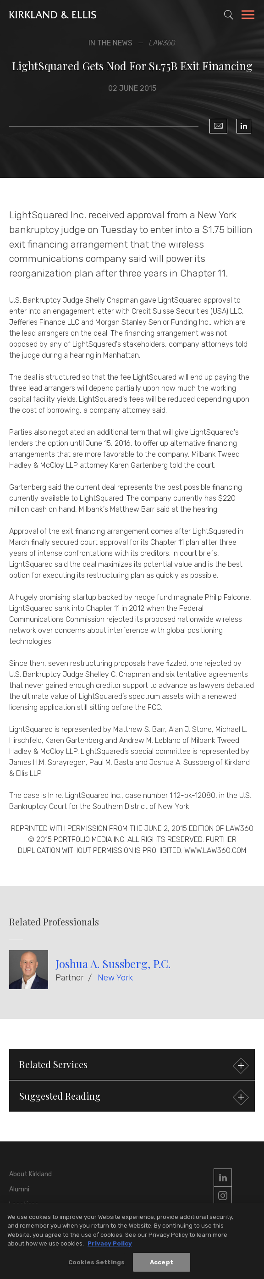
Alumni (19, 1189)
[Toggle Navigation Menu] (248, 16)
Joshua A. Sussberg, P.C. (112, 963)
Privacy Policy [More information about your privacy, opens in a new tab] (110, 1245)
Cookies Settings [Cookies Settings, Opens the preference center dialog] (96, 1264)
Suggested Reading (133, 1097)
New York (115, 978)
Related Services (133, 1065)
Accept (161, 1264)
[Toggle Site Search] (228, 14)
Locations (23, 1204)
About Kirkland (30, 1174)
